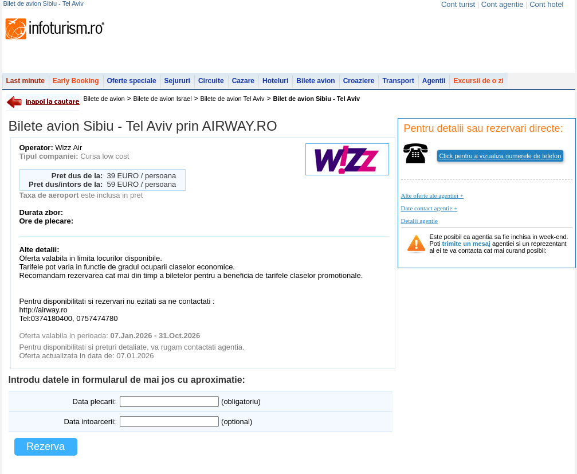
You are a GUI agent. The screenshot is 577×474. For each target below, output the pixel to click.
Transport (398, 81)
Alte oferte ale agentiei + (432, 195)
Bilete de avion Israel (163, 98)
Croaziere (359, 81)
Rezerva (45, 446)
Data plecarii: (94, 401)
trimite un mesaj (466, 243)
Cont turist (458, 4)
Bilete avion (315, 81)
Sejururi (177, 81)
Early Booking (76, 81)
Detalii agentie (419, 220)
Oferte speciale (131, 81)
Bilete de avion (104, 98)
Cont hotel (546, 4)
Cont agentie (502, 4)
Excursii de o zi (478, 81)
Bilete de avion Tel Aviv (232, 98)
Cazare (243, 81)
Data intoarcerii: (90, 421)
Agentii (434, 81)
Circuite (211, 81)
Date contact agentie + (429, 208)
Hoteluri (275, 81)
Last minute (25, 81)
